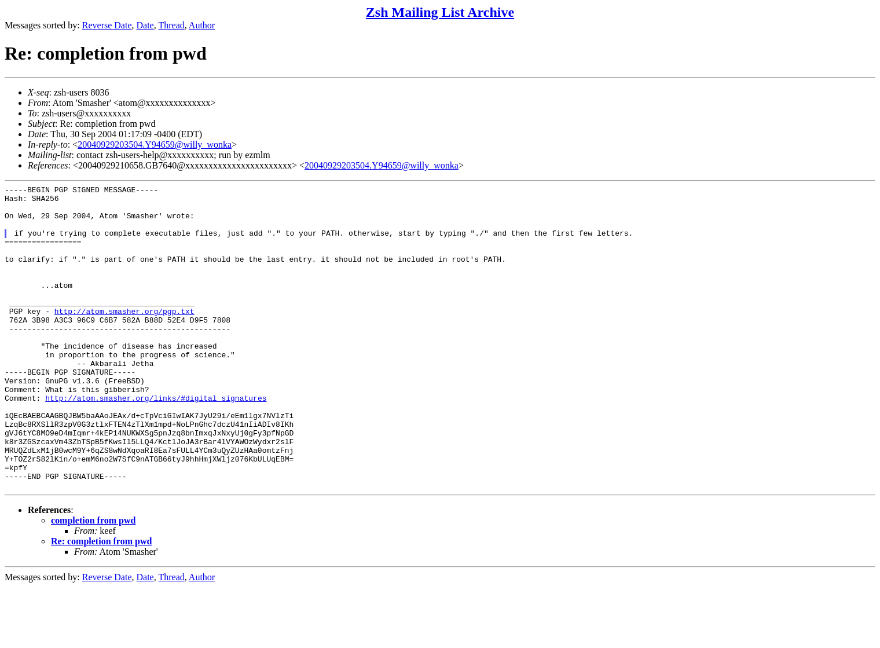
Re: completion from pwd (101, 602)
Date (145, 25)
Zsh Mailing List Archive (440, 12)
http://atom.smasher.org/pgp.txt (124, 337)
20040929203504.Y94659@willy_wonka (155, 144)
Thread (171, 25)
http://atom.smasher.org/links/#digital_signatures (155, 441)
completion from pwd (93, 581)
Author (202, 25)
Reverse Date (107, 25)
